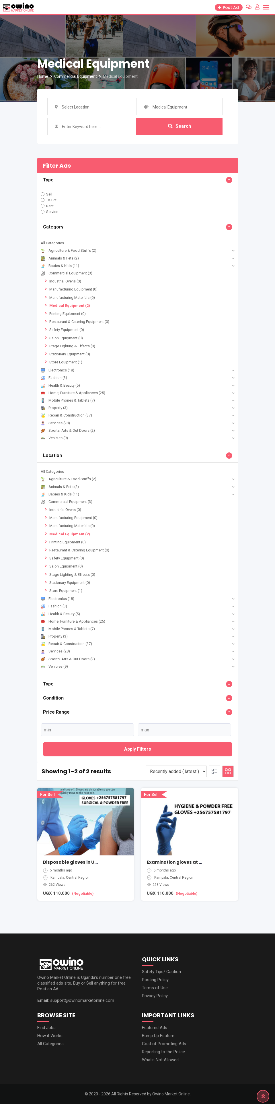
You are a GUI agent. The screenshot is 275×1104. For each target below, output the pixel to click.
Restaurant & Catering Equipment (79, 321)
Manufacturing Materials (72, 297)
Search (179, 126)
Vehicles (54, 438)
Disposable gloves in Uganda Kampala (87, 862)
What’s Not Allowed (160, 1059)
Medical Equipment (69, 305)
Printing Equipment (67, 313)
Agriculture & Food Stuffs (68, 250)
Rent (50, 206)
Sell (49, 194)
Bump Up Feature (158, 1035)
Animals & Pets (60, 258)
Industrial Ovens (65, 281)
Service (52, 212)
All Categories (52, 243)
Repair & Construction (66, 415)
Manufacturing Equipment (73, 289)
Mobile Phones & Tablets (68, 400)
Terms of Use (155, 987)
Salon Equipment (66, 338)
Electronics (57, 370)
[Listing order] (176, 771)
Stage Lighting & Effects (72, 346)
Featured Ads (154, 1027)
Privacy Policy (155, 995)
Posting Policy (155, 979)
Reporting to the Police (163, 1051)
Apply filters (137, 749)
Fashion (54, 377)
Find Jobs (46, 1027)
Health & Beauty (60, 385)
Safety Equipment (66, 330)
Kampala (57, 878)
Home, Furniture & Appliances (73, 393)
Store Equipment (65, 362)
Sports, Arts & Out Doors (68, 430)
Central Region (77, 878)
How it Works (50, 1035)
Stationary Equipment (69, 354)
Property (54, 408)
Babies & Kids (60, 266)
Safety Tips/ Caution (161, 971)
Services (55, 423)
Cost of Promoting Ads (164, 1043)
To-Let (51, 200)
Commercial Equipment (66, 273)
